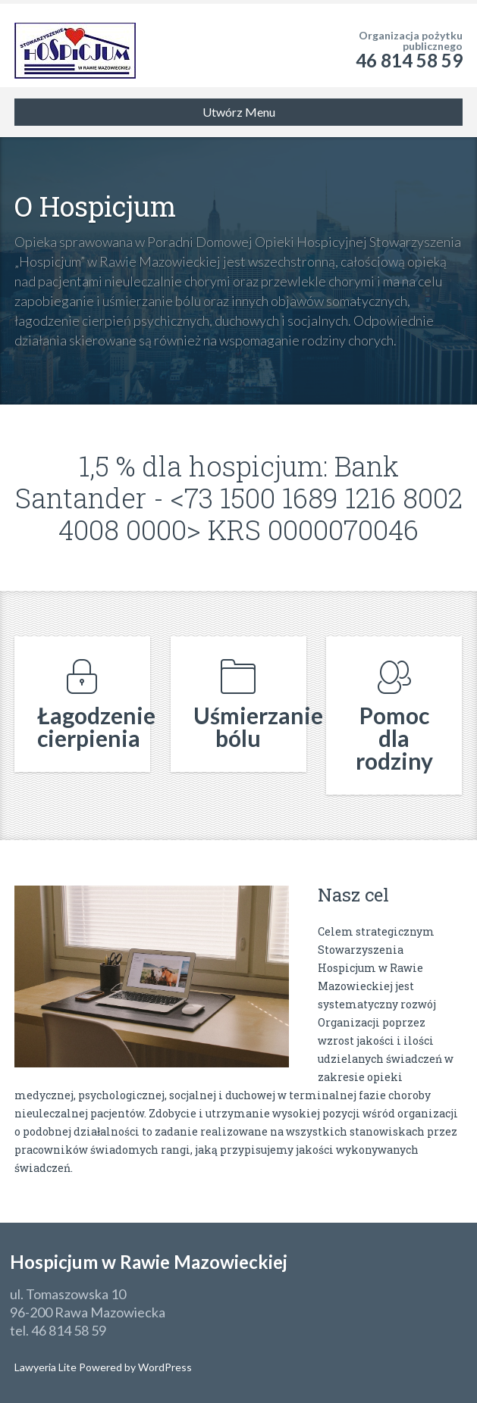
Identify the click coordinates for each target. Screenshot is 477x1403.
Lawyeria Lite (46, 1367)
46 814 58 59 (409, 60)
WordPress (164, 1367)
